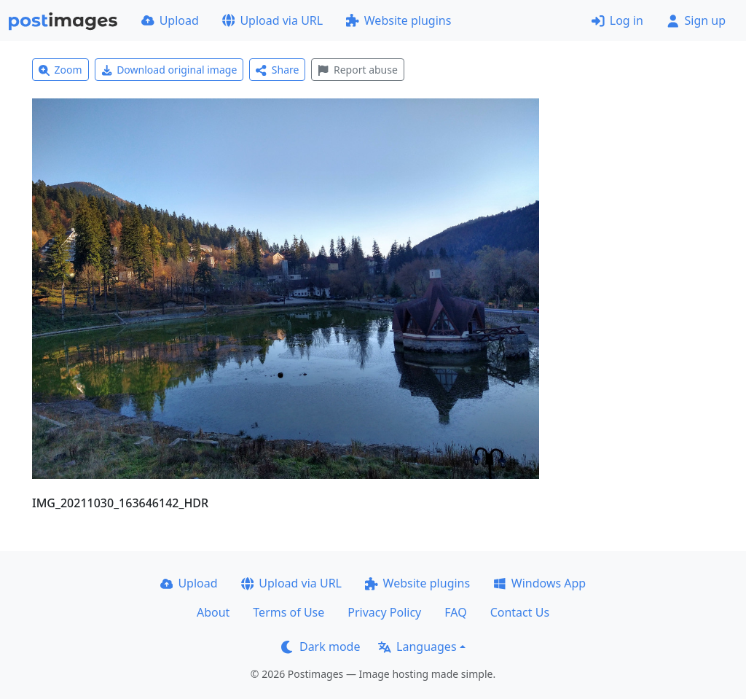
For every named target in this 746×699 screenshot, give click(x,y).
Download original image (169, 70)
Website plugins (398, 20)
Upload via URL (272, 20)
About (213, 612)
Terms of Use (288, 612)
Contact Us (519, 612)
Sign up (696, 20)
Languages (417, 647)
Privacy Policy (384, 612)
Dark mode (320, 647)
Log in (617, 20)
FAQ (455, 612)
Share (277, 70)
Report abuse (357, 70)
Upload (170, 20)
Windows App (539, 583)
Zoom (60, 70)
